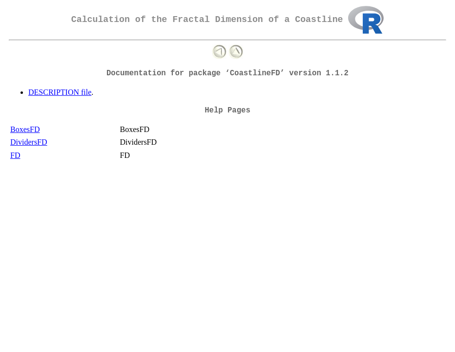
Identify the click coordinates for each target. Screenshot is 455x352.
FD (15, 155)
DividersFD (28, 142)
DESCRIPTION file (59, 92)
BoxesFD (25, 129)
